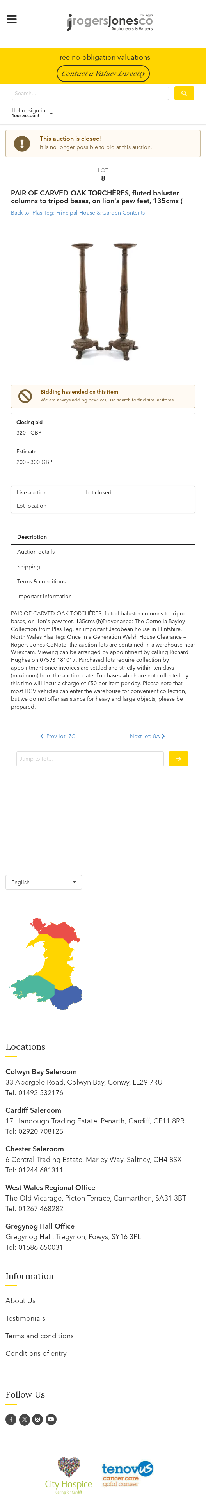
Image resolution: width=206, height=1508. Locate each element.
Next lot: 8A (148, 736)
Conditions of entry (36, 1353)
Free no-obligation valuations (103, 57)
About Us (20, 1300)
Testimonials (25, 1318)
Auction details (36, 551)
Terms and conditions (39, 1335)
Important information (44, 596)
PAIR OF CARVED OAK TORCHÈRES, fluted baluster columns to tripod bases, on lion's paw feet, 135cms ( (97, 197)
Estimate (26, 451)
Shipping (28, 566)
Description (32, 536)
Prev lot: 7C (57, 736)
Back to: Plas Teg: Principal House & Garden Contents (78, 212)
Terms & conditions (41, 581)
